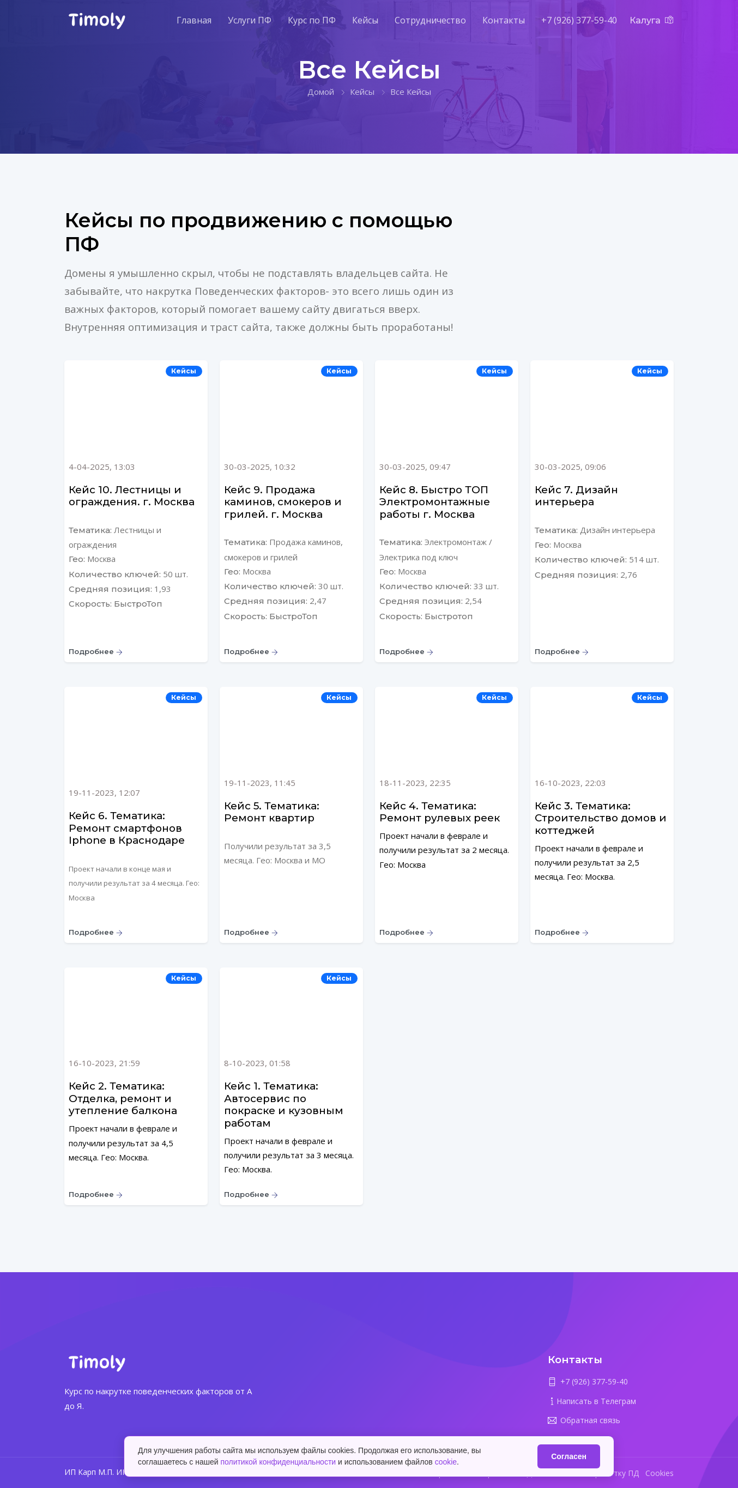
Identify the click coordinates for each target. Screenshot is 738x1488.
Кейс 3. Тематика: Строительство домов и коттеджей (601, 818)
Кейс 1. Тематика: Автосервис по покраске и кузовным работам (283, 1104)
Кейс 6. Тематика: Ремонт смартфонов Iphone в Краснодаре (127, 827)
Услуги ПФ (249, 20)
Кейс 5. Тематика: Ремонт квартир (271, 812)
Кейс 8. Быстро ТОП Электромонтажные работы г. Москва (434, 502)
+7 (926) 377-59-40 (579, 20)
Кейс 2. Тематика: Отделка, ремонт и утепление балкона (123, 1098)
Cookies (659, 1473)
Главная (194, 20)
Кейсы (365, 20)
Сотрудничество (430, 20)
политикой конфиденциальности (278, 1461)
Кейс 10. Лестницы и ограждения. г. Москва (132, 496)
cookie (446, 1461)
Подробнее (96, 651)
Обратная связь (590, 1420)
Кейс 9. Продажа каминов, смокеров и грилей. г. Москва (283, 502)
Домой (320, 91)
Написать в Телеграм (596, 1401)
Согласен (568, 1456)
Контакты (503, 20)
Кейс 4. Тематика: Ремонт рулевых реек (439, 812)
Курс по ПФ (312, 20)
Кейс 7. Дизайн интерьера (576, 496)
